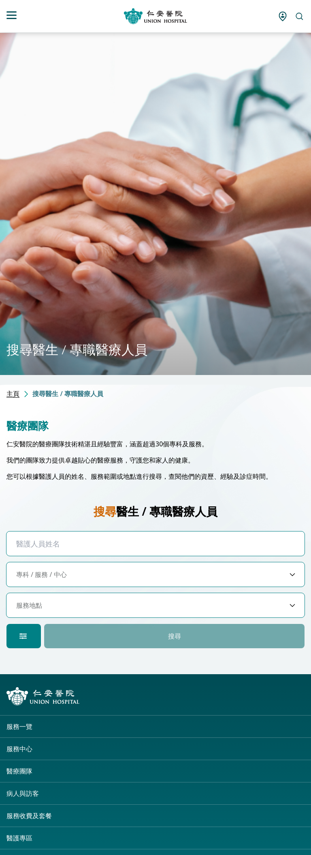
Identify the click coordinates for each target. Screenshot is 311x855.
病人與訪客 (22, 793)
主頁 (12, 393)
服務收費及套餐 (29, 815)
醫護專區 (19, 838)
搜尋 (174, 636)
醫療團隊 (19, 771)
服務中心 (19, 748)
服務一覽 (19, 726)
